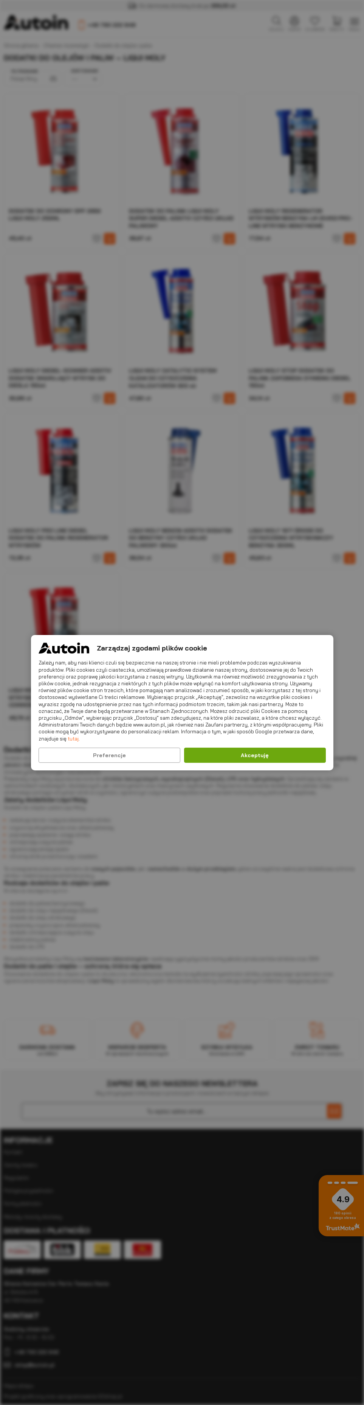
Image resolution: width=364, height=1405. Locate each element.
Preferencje (109, 755)
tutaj (73, 738)
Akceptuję (255, 755)
